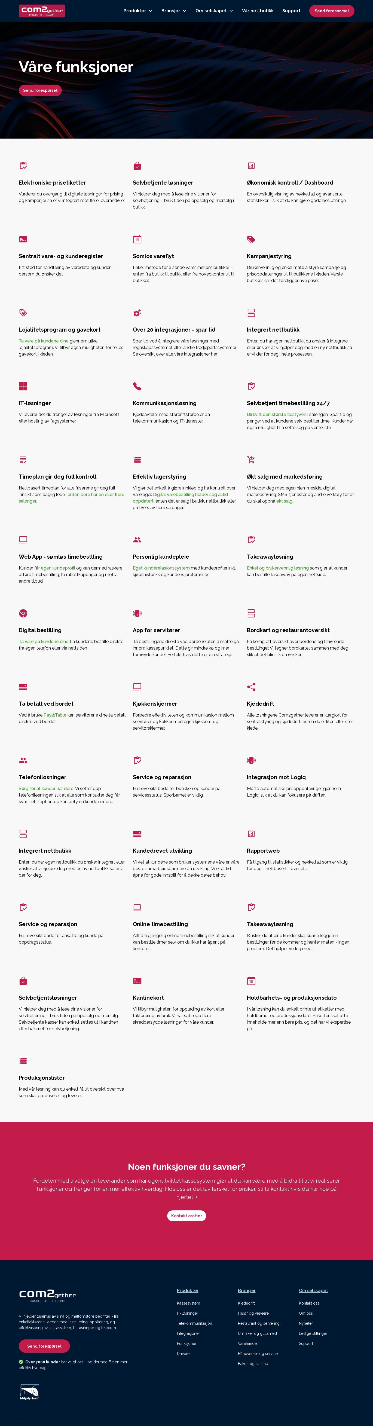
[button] (138, 10)
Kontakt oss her (186, 1215)
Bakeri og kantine (253, 1363)
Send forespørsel (332, 10)
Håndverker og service (258, 1353)
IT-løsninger (187, 1313)
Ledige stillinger (313, 1333)
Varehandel (248, 1343)
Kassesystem (188, 1303)
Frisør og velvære (253, 1313)
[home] (42, 10)
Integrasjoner (188, 1333)
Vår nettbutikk (258, 10)
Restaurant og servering (259, 1323)
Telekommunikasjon (194, 1323)
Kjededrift (246, 1303)
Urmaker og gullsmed (257, 1333)
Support (291, 10)
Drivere (183, 1353)
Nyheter (306, 1323)
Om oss (306, 1313)
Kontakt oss (309, 1303)
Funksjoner (186, 1343)
